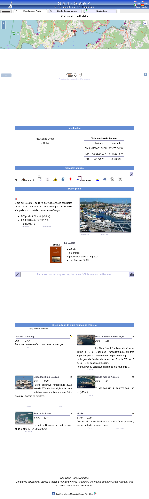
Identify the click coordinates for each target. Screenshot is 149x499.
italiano (137, 6)
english (137, 2)
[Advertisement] (74, 101)
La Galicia (45, 143)
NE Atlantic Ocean (45, 139)
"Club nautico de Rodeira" (74, 274)
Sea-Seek (74, 3)
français (144, 2)
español (144, 6)
